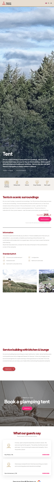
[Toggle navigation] (51, 3)
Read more (10, 369)
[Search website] (48, 3)
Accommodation (21, 170)
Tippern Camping (8, 170)
